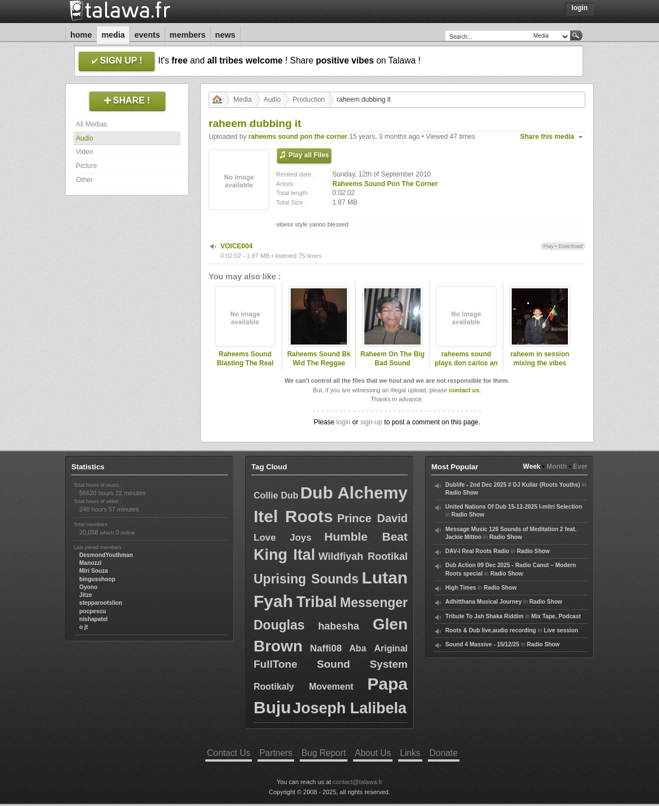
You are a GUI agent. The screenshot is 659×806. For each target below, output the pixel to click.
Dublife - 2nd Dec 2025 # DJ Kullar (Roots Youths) (512, 485)
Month (557, 466)
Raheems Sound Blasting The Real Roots (245, 363)
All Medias (91, 124)
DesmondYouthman (106, 555)
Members (188, 34)
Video (84, 152)
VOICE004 (236, 246)
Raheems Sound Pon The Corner (384, 184)
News (225, 34)
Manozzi (90, 563)
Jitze (85, 595)
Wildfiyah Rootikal (363, 556)
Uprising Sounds (306, 579)
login (343, 422)
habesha (338, 626)
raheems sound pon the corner (298, 137)
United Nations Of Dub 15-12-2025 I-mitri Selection (513, 507)
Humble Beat (366, 536)
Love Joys (283, 537)
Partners (275, 753)
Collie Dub (276, 495)
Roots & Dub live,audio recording (490, 630)
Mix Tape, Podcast (556, 616)
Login (579, 8)
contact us (464, 390)
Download (570, 246)
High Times (460, 588)
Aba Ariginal (378, 648)
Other (84, 180)
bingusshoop (97, 579)
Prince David (372, 518)
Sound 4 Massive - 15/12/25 (482, 644)
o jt (83, 627)
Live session (561, 630)
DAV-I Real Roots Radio (477, 551)
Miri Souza (93, 571)
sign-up (371, 422)
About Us (373, 753)
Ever (580, 466)
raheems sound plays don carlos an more (466, 363)
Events (147, 34)
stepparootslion (100, 603)
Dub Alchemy (354, 492)
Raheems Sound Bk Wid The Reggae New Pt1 (319, 363)
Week (531, 466)
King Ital (284, 554)
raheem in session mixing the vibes (540, 359)
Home (81, 34)
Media (113, 34)
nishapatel (93, 619)
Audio (84, 138)
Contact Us (228, 753)
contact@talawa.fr (357, 781)
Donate (444, 753)
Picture (86, 166)
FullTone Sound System (331, 664)
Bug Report (323, 753)
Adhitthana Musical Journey (483, 602)
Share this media (547, 137)
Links (410, 753)
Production (308, 99)
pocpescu (92, 611)
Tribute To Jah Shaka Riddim (484, 616)
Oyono (88, 587)
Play (548, 246)
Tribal (316, 602)
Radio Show (461, 493)
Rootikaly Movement (304, 686)
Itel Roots (293, 516)
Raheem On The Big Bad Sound (392, 359)
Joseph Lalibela (350, 708)
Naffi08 (326, 648)
